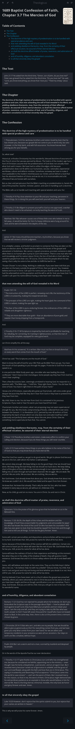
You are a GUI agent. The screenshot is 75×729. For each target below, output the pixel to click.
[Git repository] (68, 3)
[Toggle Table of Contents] (3, 2)
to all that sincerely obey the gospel (25, 59)
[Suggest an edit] (71, 3)
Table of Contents (13, 25)
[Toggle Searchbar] (12, 2)
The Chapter (12, 33)
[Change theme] (7, 2)
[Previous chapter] (7, 720)
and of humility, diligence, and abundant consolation (32, 56)
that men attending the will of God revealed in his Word (33, 43)
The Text (10, 31)
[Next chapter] (68, 720)
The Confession (13, 36)
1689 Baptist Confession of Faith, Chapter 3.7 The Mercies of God (30, 12)
